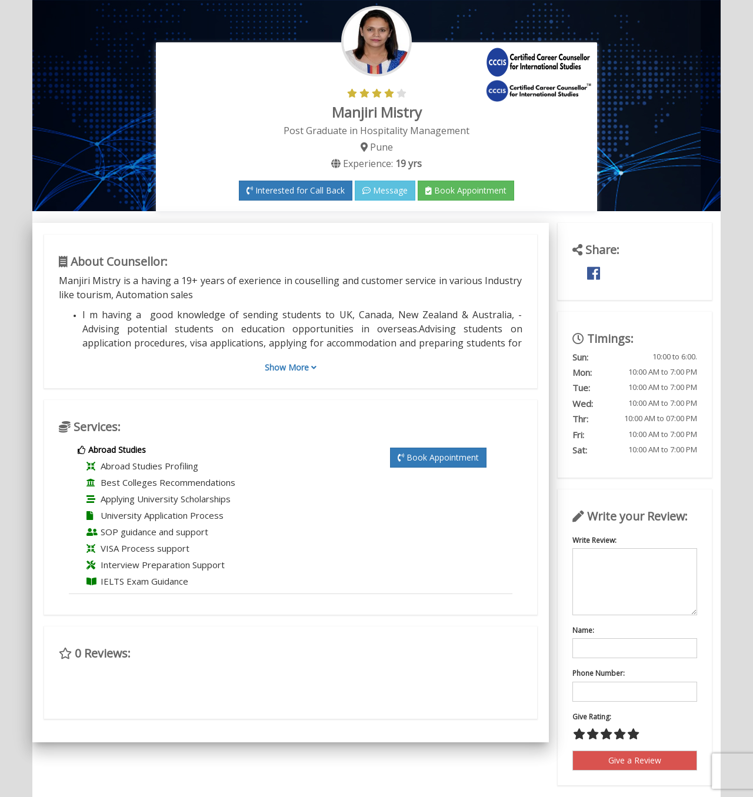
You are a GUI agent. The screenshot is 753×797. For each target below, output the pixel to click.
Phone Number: (598, 673)
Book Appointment (466, 190)
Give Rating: (591, 717)
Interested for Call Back (295, 190)
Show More (290, 367)
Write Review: (594, 540)
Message (385, 190)
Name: (583, 630)
